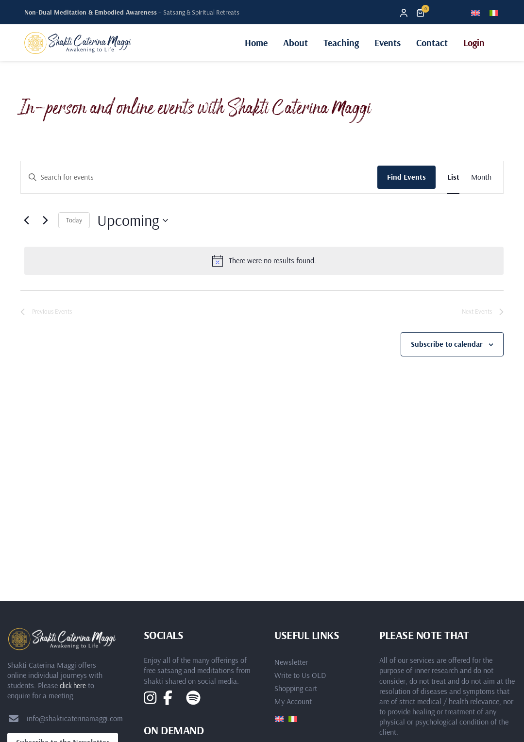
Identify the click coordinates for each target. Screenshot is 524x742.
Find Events (406, 177)
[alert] (264, 261)
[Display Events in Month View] (481, 177)
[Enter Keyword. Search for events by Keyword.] (199, 177)
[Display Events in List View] (453, 177)
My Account (293, 701)
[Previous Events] (26, 220)
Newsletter (291, 662)
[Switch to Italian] (494, 12)
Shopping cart (295, 688)
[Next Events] (45, 220)
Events (387, 42)
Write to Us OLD (300, 675)
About (295, 42)
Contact (432, 42)
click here (73, 685)
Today (74, 220)
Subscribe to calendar (447, 344)
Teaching (341, 42)
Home (256, 42)
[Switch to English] (475, 12)
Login (474, 42)
